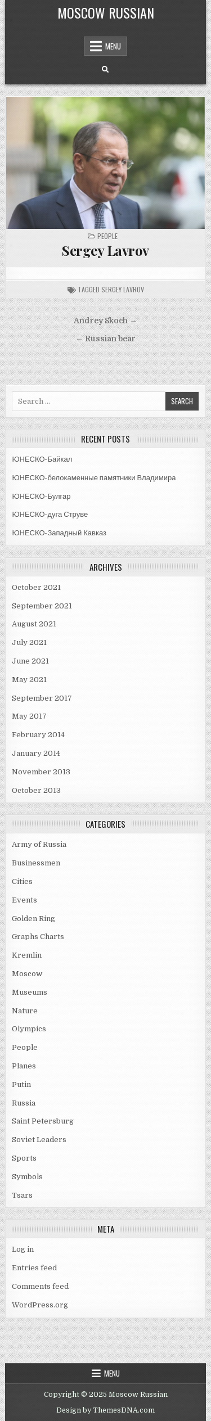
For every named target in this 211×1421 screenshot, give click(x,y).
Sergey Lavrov (105, 250)
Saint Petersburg (43, 1121)
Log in (23, 1249)
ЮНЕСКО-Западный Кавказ (59, 533)
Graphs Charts (38, 936)
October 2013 (36, 790)
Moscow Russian (105, 12)
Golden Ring (33, 918)
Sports (24, 1158)
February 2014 (38, 734)
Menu (113, 46)
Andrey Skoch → (105, 321)
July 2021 (29, 642)
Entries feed (34, 1268)
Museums (29, 992)
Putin (21, 1084)
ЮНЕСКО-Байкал (42, 459)
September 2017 (42, 698)
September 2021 (42, 606)
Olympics (29, 1029)
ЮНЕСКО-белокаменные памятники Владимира (94, 477)
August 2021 (34, 624)
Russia (23, 1103)
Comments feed (40, 1286)
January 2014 (36, 753)
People (107, 236)
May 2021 (29, 679)
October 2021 (36, 587)
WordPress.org (40, 1305)
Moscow (27, 973)
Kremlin (27, 955)
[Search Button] (105, 69)
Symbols (27, 1176)
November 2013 (41, 772)
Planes (24, 1066)
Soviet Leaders (39, 1139)
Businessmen (36, 863)
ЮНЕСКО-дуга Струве (50, 514)
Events (24, 900)
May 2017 (29, 716)
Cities (22, 881)
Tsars (22, 1195)
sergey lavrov (122, 289)
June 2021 (30, 661)
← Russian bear (105, 339)
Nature (25, 1011)
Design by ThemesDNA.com (105, 1410)
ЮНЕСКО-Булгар (41, 496)
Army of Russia (39, 844)
